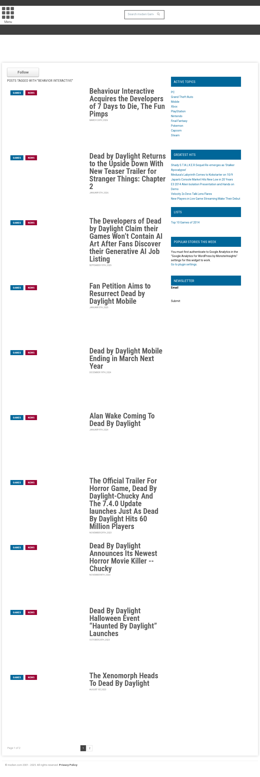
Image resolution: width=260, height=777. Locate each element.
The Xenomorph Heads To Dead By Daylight (123, 679)
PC (173, 92)
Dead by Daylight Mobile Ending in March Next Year (125, 359)
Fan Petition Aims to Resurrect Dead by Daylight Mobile (120, 294)
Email (174, 287)
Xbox (174, 106)
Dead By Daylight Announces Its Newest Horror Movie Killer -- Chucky (123, 557)
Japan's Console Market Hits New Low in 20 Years (202, 179)
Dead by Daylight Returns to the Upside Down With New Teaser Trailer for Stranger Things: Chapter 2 (127, 171)
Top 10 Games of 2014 (185, 222)
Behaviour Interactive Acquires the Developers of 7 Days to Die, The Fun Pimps (127, 102)
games (17, 92)
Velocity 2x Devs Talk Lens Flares (191, 193)
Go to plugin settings (184, 264)
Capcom (176, 130)
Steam (175, 135)
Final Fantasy (179, 121)
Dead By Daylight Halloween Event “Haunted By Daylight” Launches (123, 622)
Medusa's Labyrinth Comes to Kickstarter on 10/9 (202, 174)
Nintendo (176, 116)
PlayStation (178, 111)
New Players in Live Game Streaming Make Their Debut (205, 198)
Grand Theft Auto (182, 97)
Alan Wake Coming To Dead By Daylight (122, 419)
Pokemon (177, 125)
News (31, 92)
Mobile (175, 101)
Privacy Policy (68, 764)
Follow (23, 72)
